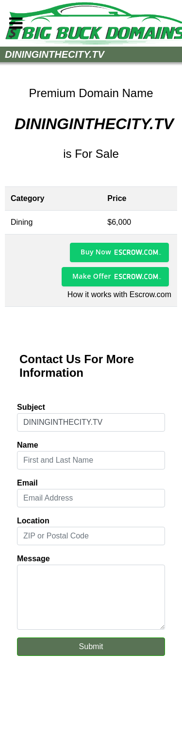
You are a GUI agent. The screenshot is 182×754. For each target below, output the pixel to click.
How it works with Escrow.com (119, 294)
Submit (91, 646)
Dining (22, 222)
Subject (31, 407)
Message (33, 558)
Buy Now (96, 251)
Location (33, 521)
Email (27, 483)
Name (27, 445)
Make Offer (91, 276)
